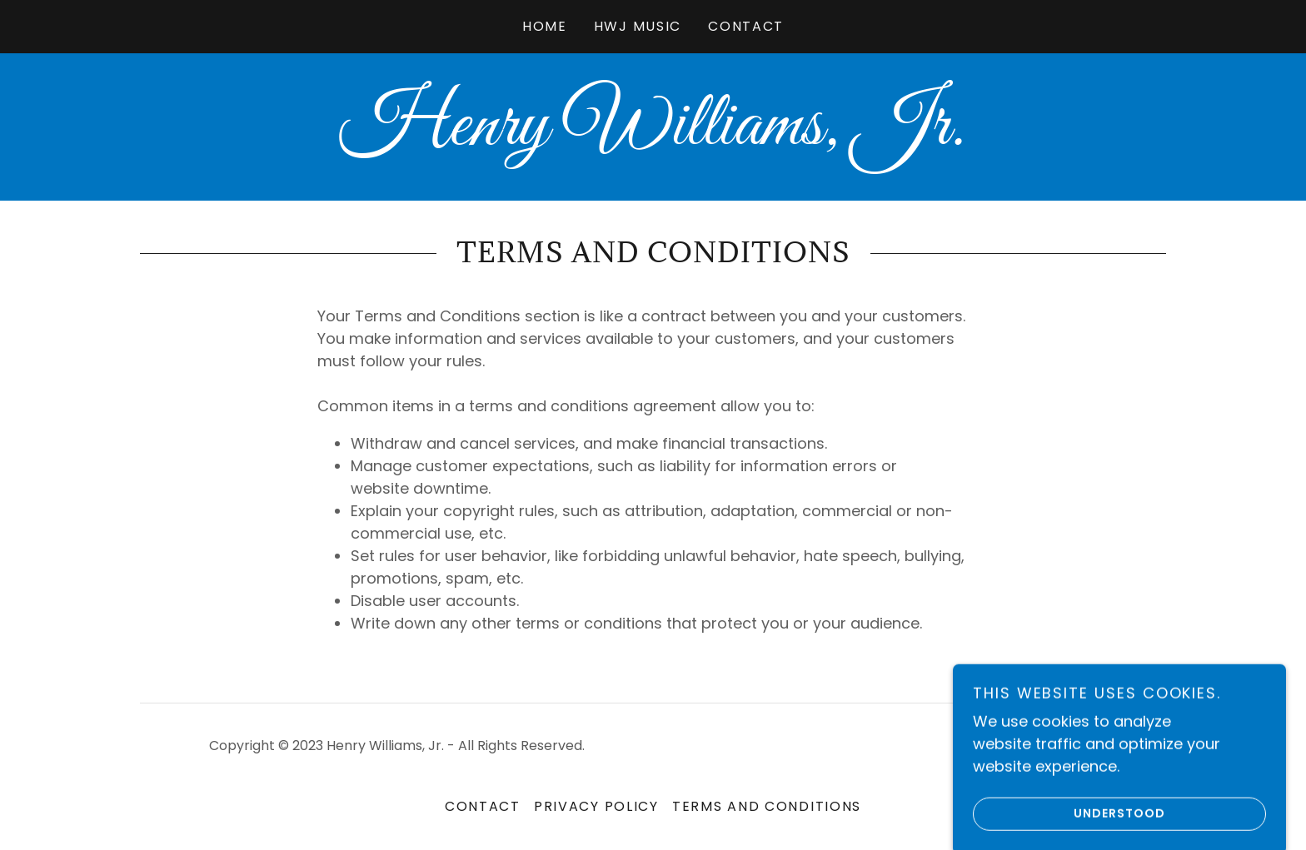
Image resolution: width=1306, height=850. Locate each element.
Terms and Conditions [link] (766, 806)
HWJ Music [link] (637, 26)
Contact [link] (746, 26)
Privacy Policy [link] (596, 806)
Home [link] (544, 26)
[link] (652, 138)
